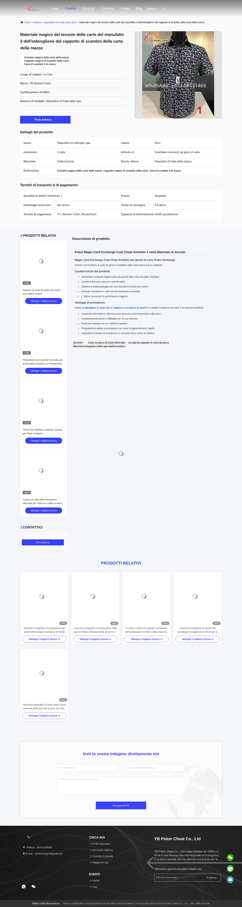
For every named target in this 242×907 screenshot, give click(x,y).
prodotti (37, 22)
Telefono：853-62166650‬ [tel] (37, 847)
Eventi (125, 8)
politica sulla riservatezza (45, 903)
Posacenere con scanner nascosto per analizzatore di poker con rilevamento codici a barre (43, 364)
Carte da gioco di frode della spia (106, 342)
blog (139, 8)
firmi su (211, 877)
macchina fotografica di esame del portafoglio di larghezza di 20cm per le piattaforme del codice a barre (198, 630)
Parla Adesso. (45, 119)
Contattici (108, 8)
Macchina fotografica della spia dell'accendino (99, 346)
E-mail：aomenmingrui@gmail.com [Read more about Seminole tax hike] (43, 853)
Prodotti (70, 8)
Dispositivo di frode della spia (60, 22)
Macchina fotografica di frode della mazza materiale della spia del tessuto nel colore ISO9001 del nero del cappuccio (44, 706)
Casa (54, 8)
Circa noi (88, 8)
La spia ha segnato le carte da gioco (149, 342)
